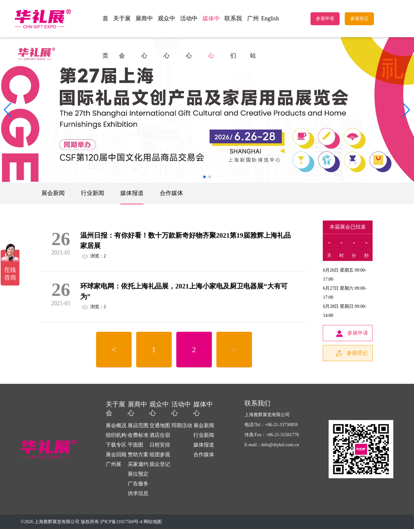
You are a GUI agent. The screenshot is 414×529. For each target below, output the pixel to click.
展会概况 (116, 425)
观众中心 (166, 37)
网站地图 (153, 521)
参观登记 (359, 18)
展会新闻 (53, 193)
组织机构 (116, 435)
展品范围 (138, 425)
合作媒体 (171, 193)
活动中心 (189, 37)
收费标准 (138, 435)
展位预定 (138, 474)
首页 (105, 37)
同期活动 (181, 425)
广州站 (253, 37)
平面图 (135, 445)
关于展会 (122, 37)
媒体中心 (211, 37)
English (270, 18)
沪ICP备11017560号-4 (121, 521)
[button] (406, 110)
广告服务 (138, 483)
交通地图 (159, 425)
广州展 (113, 464)
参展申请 (325, 18)
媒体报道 (132, 193)
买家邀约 (138, 464)
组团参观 (159, 454)
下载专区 (116, 445)
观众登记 (159, 464)
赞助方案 (138, 454)
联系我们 (233, 37)
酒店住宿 (159, 435)
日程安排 (159, 445)
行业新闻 (92, 193)
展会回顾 (116, 454)
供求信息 (138, 493)
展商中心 (144, 37)
